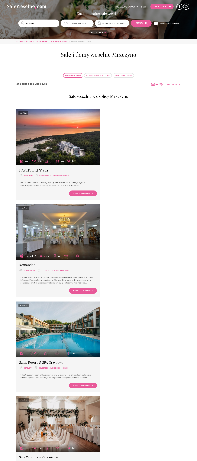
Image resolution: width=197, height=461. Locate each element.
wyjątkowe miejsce (57, 366)
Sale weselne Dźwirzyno (111, 332)
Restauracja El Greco (113, 401)
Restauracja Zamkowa (80, 406)
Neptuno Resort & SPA (55, 401)
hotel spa (28, 270)
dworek (127, 366)
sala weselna (113, 270)
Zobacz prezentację (79, 190)
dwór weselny (141, 366)
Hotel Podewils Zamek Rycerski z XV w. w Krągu (110, 416)
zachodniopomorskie (59, 173)
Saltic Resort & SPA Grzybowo (41, 264)
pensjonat (106, 366)
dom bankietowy (77, 366)
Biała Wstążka (141, 416)
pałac (117, 366)
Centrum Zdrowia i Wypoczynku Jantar (67, 416)
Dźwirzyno (44, 173)
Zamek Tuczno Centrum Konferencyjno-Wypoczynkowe (117, 411)
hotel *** (114, 362)
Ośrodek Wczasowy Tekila (113, 421)
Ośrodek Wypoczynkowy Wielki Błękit (71, 411)
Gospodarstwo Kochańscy (139, 401)
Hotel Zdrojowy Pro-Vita (137, 406)
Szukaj (142, 23)
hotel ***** (28, 173)
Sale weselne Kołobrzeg (85, 332)
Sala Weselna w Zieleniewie (123, 264)
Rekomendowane (73, 75)
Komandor (112, 167)
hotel (84, 362)
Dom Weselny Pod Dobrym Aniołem (84, 401)
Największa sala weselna (98, 75)
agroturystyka (98, 371)
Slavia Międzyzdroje (57, 406)
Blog (143, 7)
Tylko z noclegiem (123, 75)
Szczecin (130, 173)
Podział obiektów (124, 7)
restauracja (71, 362)
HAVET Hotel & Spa (33, 167)
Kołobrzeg (43, 270)
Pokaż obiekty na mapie (170, 23)
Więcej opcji (98, 33)
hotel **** (142, 362)
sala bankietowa (98, 362)
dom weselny (113, 173)
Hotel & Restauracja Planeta (84, 421)
